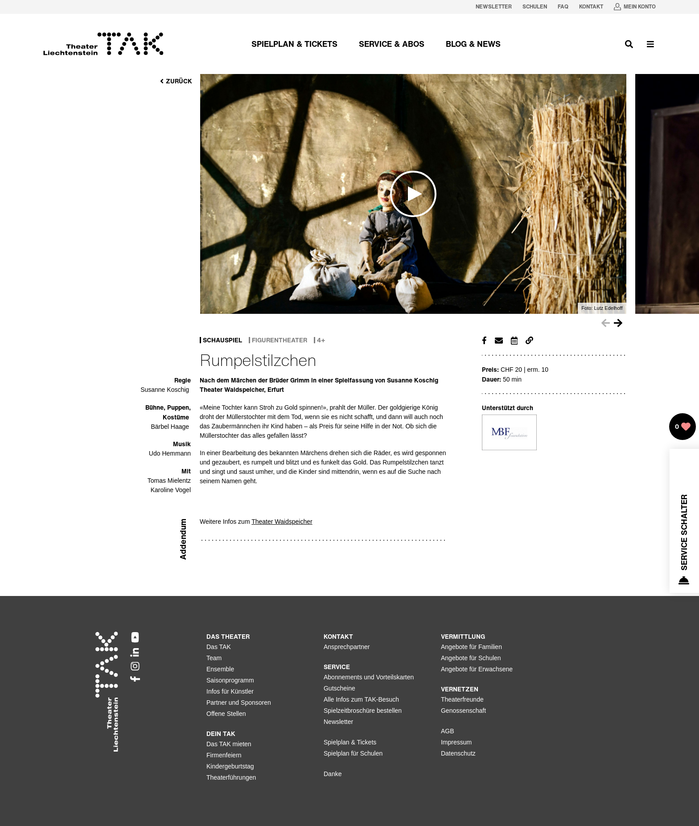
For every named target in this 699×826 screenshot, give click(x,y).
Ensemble (220, 669)
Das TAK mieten (228, 744)
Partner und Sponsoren (238, 702)
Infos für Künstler (230, 691)
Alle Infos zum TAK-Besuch (361, 699)
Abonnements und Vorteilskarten (369, 677)
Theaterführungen (231, 777)
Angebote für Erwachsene (477, 669)
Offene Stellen (226, 713)
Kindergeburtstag (230, 766)
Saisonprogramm (230, 680)
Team (214, 658)
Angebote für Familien (471, 646)
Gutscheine (339, 688)
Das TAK (218, 646)
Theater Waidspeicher (281, 521)
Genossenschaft (463, 710)
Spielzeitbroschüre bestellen (363, 710)
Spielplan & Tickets (350, 742)
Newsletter (338, 721)
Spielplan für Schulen (353, 753)
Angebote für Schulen (471, 658)
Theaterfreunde (462, 699)
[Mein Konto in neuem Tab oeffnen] (635, 7)
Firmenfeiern (224, 755)
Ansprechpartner (347, 646)
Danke (332, 773)
